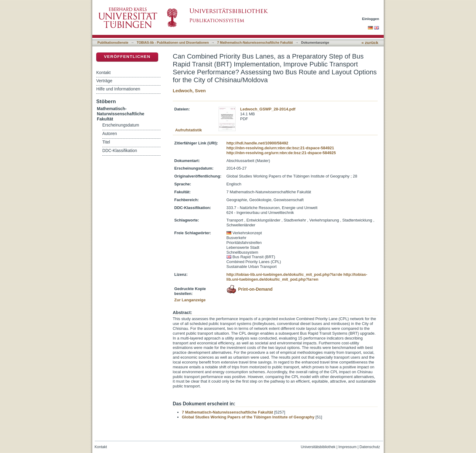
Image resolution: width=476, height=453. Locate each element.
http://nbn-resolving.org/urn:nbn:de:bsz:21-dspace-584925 (281, 152)
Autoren (109, 133)
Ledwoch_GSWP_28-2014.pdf (267, 109)
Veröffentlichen (127, 56)
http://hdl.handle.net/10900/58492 (257, 143)
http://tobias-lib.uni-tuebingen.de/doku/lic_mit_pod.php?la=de (284, 274)
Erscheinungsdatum (120, 125)
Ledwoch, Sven (189, 90)
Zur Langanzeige (190, 300)
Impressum (347, 447)
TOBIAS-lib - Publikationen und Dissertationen (173, 42)
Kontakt (103, 72)
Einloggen (370, 19)
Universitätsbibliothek (318, 447)
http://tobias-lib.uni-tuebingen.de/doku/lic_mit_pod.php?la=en (296, 277)
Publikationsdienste (112, 42)
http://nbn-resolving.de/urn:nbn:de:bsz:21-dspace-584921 (280, 148)
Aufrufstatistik (188, 130)
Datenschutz (369, 447)
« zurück (370, 42)
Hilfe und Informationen (118, 88)
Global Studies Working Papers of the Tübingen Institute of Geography (248, 417)
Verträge (104, 80)
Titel (106, 142)
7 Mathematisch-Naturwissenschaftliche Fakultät (255, 42)
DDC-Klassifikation (119, 150)
